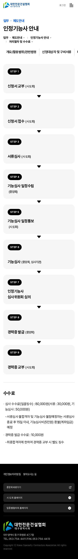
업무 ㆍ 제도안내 (12, 37)
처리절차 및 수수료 (19, 41)
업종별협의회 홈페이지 (17, 508)
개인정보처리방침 (12, 474)
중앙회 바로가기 (39, 487)
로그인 (62, 5)
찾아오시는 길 (30, 474)
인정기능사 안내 (40, 37)
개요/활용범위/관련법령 (21, 52)
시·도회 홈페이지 (14, 497)
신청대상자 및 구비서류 (56, 52)
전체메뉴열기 (71, 5)
